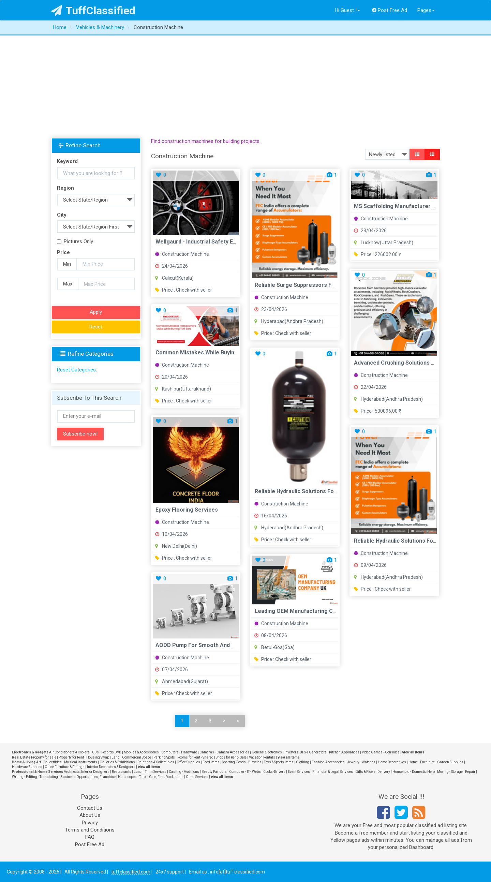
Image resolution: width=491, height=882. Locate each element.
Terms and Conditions (90, 830)
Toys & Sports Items (279, 762)
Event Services (299, 772)
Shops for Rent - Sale (231, 757)
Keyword (67, 161)
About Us (89, 815)
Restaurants (121, 772)
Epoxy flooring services (186, 509)
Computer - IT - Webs (245, 772)
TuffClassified (93, 10)
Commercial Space (136, 757)
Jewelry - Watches (361, 762)
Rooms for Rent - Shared (195, 757)
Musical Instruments (80, 762)
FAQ (89, 837)
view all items (413, 752)
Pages (426, 10)
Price (63, 252)
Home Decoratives (392, 762)
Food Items (211, 762)
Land (115, 757)
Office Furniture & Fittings (65, 767)
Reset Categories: (77, 370)
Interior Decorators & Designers (111, 767)
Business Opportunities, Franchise (88, 777)
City (61, 215)
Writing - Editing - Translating (35, 777)
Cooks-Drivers (274, 772)
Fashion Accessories (328, 762)
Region (65, 188)
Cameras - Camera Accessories (224, 752)
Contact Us (89, 808)
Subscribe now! (80, 434)
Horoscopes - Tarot (132, 777)
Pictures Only (75, 241)
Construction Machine (182, 254)
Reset (95, 327)
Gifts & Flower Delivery (372, 772)
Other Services (197, 777)
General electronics (267, 752)
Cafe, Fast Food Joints (166, 777)
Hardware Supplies (27, 767)
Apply (96, 312)
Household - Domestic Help (413, 772)
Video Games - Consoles (381, 752)
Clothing (302, 762)
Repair (470, 772)
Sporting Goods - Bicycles (242, 762)
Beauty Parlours (214, 772)
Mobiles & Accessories (141, 752)
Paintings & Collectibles (155, 762)
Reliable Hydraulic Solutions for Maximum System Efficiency (332, 491)
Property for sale (43, 757)
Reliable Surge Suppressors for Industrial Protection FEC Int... (335, 285)
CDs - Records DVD (106, 752)
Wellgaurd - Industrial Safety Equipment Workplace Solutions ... (236, 241)
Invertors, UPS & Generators (305, 752)
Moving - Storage (450, 772)
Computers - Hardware (179, 752)
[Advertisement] (245, 86)
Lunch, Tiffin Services (150, 772)
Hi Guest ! (347, 10)
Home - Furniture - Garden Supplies (435, 762)
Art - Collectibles (49, 762)
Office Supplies (188, 762)
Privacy (90, 823)
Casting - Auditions (184, 772)
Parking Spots (164, 757)
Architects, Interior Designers (86, 772)
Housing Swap (97, 757)
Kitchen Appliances (344, 752)
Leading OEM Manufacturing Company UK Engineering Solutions (337, 611)
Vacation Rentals (262, 757)
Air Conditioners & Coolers (69, 752)
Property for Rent (71, 757)
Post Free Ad (389, 10)
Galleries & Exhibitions (117, 762)
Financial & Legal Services (332, 772)
